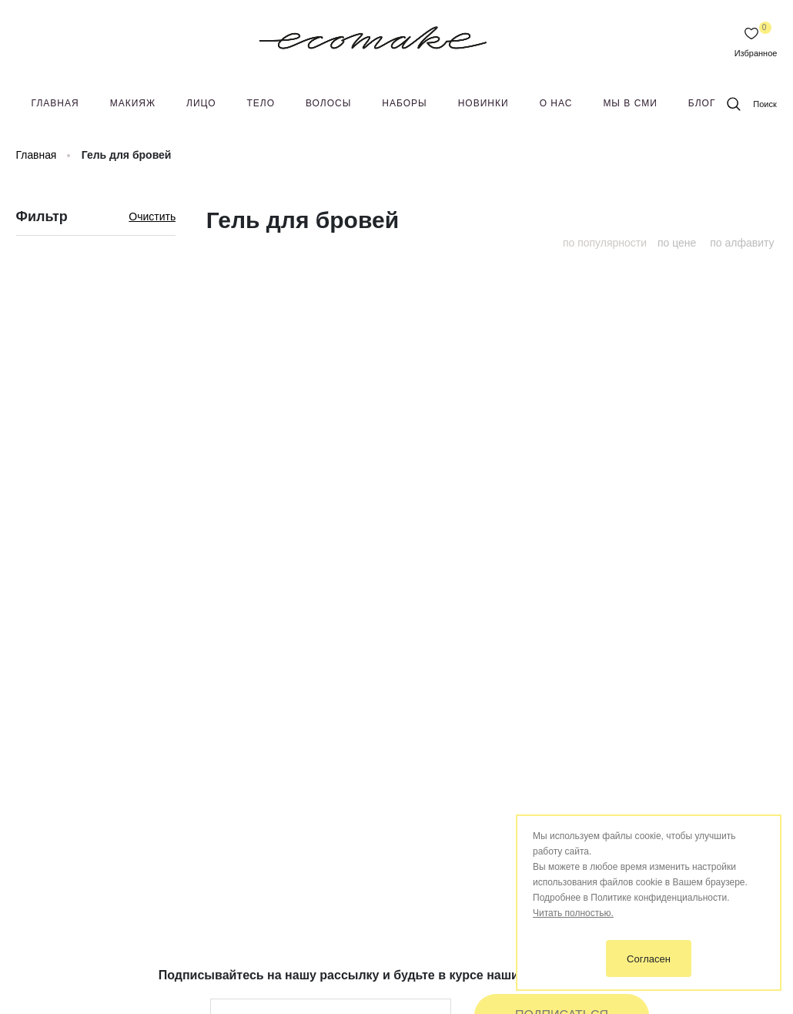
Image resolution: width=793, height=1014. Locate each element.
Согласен (649, 959)
